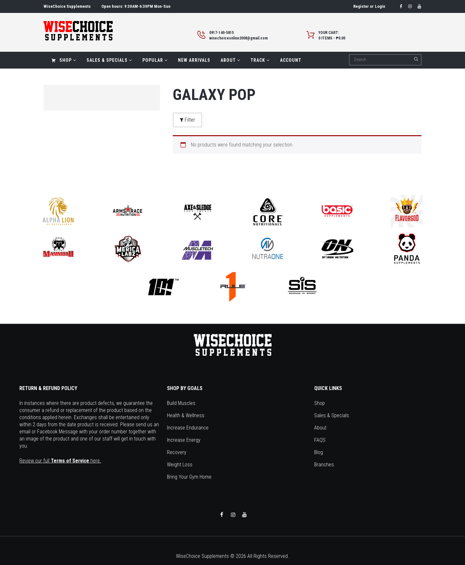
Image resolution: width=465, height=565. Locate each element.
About (230, 60)
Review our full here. (60, 461)
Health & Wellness (185, 415)
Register (361, 6)
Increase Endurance (188, 428)
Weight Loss (179, 465)
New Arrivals (194, 60)
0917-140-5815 (221, 32)
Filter (187, 120)
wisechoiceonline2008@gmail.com (238, 38)
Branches (324, 465)
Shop (63, 60)
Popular (155, 60)
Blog (318, 452)
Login (380, 6)
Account (290, 60)
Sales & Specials (109, 60)
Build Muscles (181, 403)
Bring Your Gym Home (189, 477)
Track (260, 60)
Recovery (176, 452)
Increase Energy (184, 440)
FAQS (320, 440)
